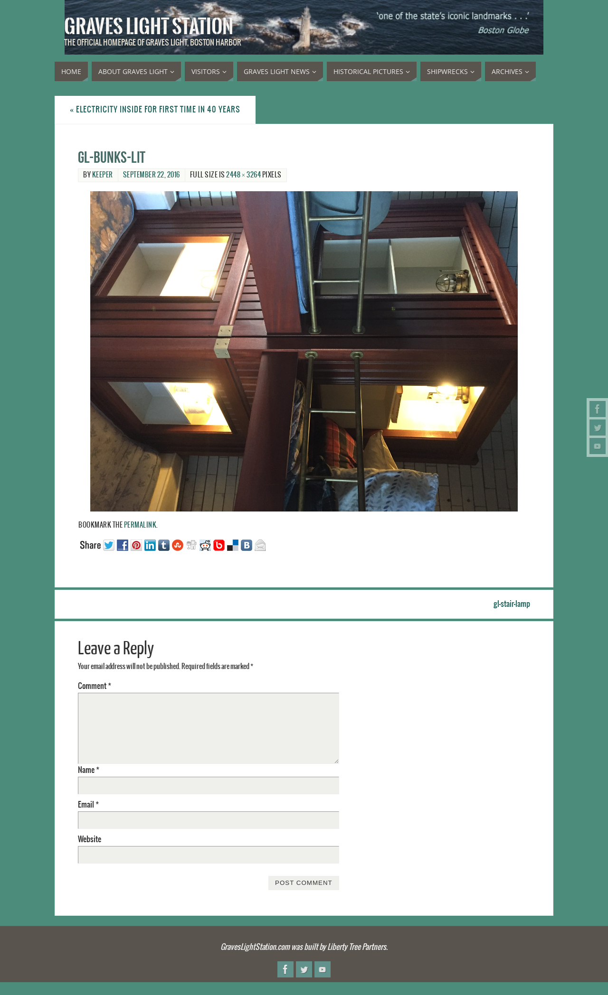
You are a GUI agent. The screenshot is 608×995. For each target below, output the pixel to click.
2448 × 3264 (243, 175)
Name (88, 770)
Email (88, 804)
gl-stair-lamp (512, 604)
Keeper (102, 175)
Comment (94, 686)
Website (89, 839)
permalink (140, 525)
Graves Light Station (148, 26)
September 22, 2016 (151, 175)
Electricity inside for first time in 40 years (155, 109)
